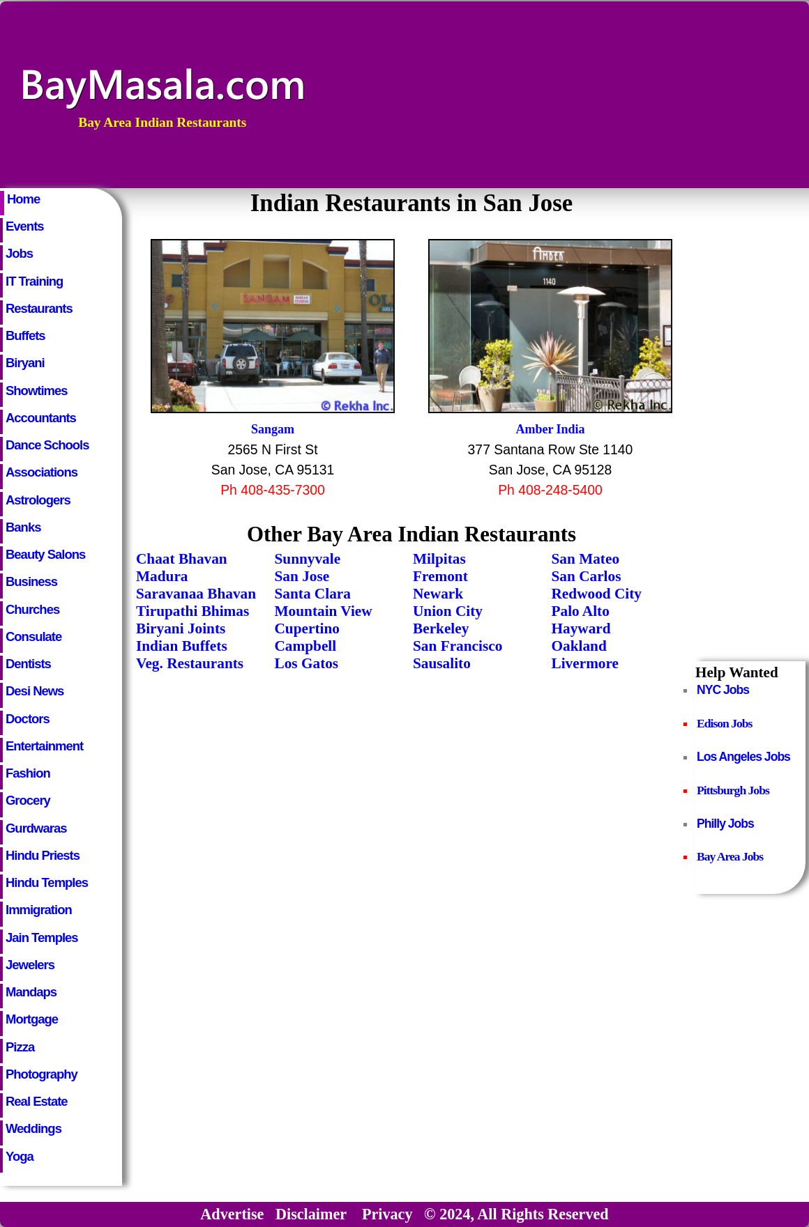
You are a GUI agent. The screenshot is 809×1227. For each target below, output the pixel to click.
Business (31, 581)
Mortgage (32, 1019)
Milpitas (439, 558)
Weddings (33, 1128)
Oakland (579, 646)
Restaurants (39, 308)
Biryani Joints (180, 628)
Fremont (440, 576)
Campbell (306, 646)
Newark (438, 593)
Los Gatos (307, 663)
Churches (32, 609)
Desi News (34, 691)
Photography (41, 1074)
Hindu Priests (43, 855)
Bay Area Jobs (730, 856)
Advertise (232, 1214)
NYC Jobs (723, 690)
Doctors (28, 718)
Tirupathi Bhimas (192, 611)
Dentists (28, 663)
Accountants (41, 417)
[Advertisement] (720, 95)
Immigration (39, 909)
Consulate (33, 636)
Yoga (19, 1156)
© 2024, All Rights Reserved (516, 1214)
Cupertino (307, 628)
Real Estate (37, 1101)
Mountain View (323, 611)
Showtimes (37, 390)
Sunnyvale (308, 558)
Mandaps (31, 992)
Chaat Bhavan (181, 558)
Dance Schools (47, 445)
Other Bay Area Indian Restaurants (411, 534)
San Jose (302, 576)
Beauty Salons (45, 554)
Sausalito (442, 663)
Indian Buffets (181, 646)
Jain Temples (42, 937)
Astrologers (38, 500)
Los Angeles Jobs (743, 757)
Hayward (581, 628)
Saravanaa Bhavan (196, 593)
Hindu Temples (47, 882)
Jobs (19, 253)
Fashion (28, 773)
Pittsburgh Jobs (733, 790)
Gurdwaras (36, 828)
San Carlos (586, 576)
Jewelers (30, 964)
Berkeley (441, 628)
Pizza (20, 1047)
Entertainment (44, 746)
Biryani (25, 362)
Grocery (28, 800)
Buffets (25, 335)
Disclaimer (311, 1214)
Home (23, 199)
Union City (448, 611)
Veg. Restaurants (189, 663)
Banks (23, 527)
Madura (162, 576)
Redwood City (597, 593)
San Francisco (457, 646)
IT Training (34, 281)
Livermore (585, 663)
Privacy (387, 1214)
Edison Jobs (724, 723)
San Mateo (586, 558)
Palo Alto (581, 611)
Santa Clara (313, 593)
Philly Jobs (725, 824)
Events (25, 226)
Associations (41, 472)
